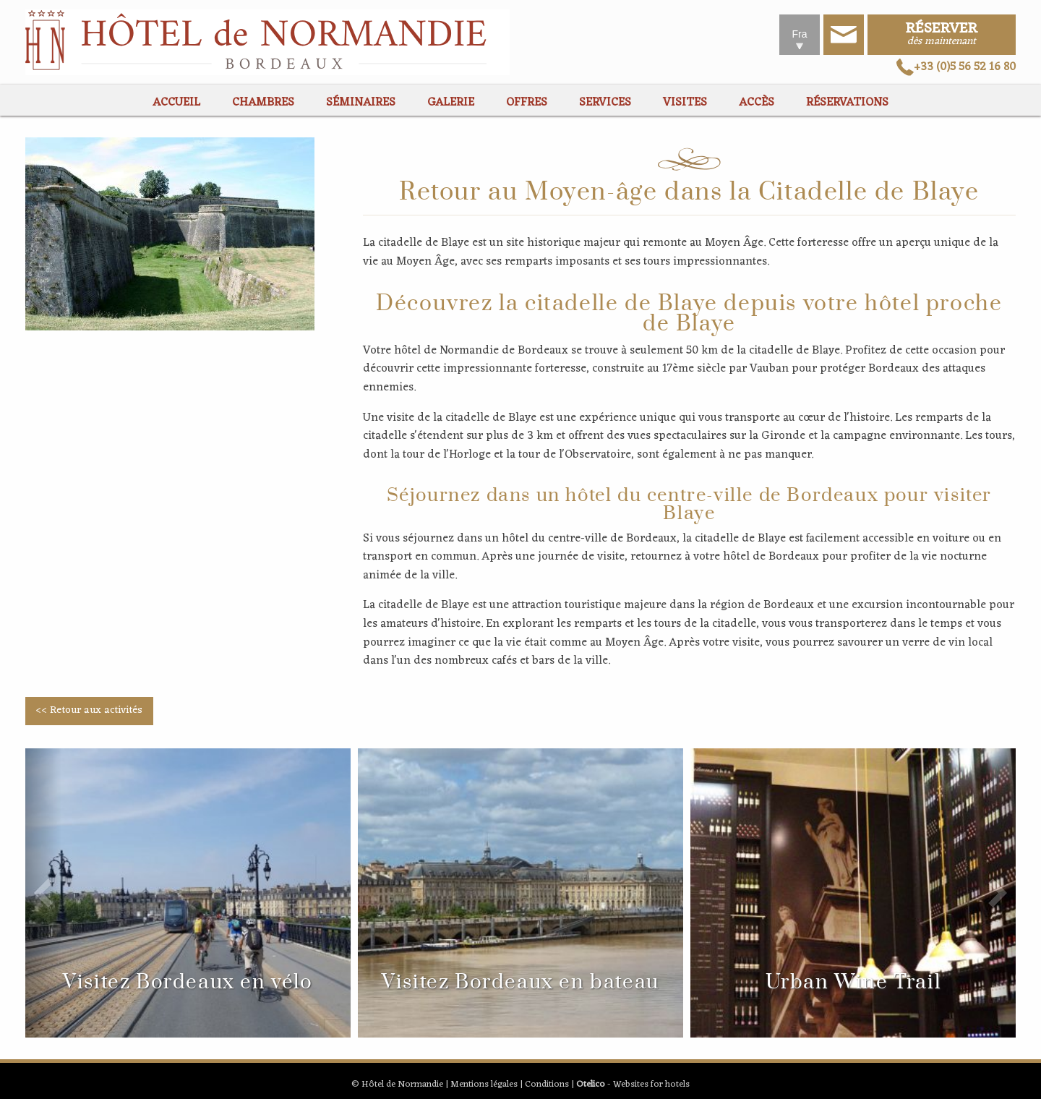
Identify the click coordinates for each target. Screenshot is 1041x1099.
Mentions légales (484, 1084)
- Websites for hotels (633, 1084)
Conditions (547, 1084)
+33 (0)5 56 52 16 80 (956, 67)
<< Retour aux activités (88, 710)
